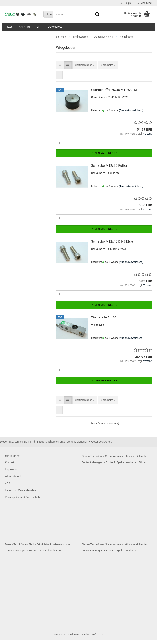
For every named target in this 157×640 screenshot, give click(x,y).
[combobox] (84, 65)
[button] (60, 65)
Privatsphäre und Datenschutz (22, 497)
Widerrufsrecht (13, 476)
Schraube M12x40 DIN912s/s (112, 241)
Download (55, 26)
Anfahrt (24, 26)
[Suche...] (48, 14)
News (9, 26)
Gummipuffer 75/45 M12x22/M (114, 90)
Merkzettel (144, 3)
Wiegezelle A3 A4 (103, 317)
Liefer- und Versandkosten (20, 490)
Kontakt (9, 462)
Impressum (11, 469)
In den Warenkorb (104, 153)
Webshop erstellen (65, 634)
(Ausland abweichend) (131, 110)
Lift (39, 26)
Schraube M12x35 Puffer (109, 166)
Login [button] (126, 3)
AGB (7, 483)
